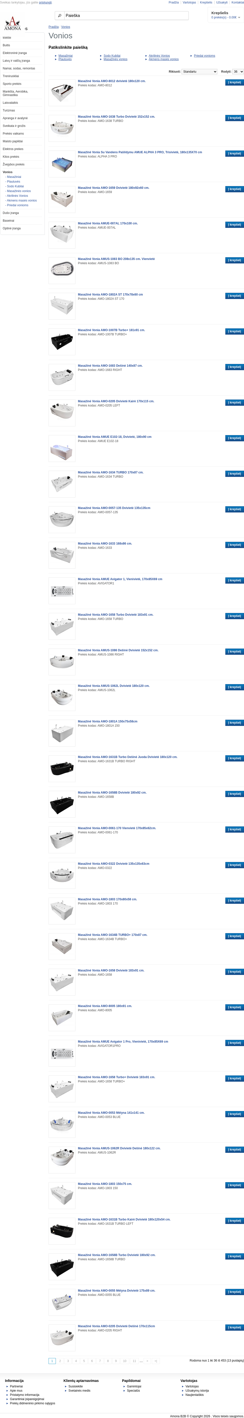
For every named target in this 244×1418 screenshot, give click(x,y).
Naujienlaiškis (194, 1395)
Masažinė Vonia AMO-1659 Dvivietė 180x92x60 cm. (113, 188)
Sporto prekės (12, 84)
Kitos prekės (11, 156)
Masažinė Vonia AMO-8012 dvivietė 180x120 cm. (112, 81)
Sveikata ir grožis (14, 126)
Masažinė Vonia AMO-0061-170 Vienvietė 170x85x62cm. (117, 828)
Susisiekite (75, 1386)
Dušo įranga (11, 213)
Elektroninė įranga (15, 53)
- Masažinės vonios (18, 191)
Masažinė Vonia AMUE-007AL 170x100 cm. (108, 223)
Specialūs (133, 1390)
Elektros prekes (13, 149)
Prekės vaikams (13, 133)
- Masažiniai (13, 177)
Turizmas (9, 110)
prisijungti (45, 2)
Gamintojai (134, 1386)
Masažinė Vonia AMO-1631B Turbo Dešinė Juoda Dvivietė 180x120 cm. (128, 757)
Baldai (7, 37)
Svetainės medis (79, 1390)
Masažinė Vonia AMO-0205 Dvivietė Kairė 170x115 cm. (116, 401)
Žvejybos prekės (13, 164)
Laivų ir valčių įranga (16, 60)
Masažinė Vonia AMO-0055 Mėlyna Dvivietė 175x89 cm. (116, 1290)
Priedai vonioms (204, 55)
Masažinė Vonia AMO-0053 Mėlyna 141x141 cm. (111, 1112)
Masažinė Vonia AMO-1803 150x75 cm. (105, 1184)
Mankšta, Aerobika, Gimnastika (15, 93)
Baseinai (8, 220)
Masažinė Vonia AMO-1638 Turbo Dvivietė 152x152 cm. (116, 116)
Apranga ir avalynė (15, 118)
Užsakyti (222, 2)
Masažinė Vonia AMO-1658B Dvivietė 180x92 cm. (112, 792)
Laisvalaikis (10, 102)
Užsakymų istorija (197, 1390)
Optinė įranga (12, 228)
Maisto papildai (13, 141)
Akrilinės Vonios (159, 55)
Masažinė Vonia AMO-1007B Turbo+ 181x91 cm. (111, 330)
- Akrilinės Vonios (16, 196)
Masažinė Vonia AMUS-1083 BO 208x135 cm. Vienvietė (116, 259)
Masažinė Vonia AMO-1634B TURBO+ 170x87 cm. (112, 935)
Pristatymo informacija (24, 1395)
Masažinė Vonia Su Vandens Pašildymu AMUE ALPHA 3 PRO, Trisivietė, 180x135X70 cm (140, 152)
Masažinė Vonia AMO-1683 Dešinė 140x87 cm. (110, 365)
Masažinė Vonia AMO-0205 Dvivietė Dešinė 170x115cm (116, 1326)
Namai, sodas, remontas (19, 68)
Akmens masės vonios (164, 59)
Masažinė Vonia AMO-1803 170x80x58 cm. (107, 899)
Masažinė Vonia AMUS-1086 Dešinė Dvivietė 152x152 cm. (118, 650)
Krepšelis (206, 2)
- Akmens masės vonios (21, 200)
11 (134, 1361)
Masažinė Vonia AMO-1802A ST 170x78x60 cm (110, 294)
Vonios (7, 172)
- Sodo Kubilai (14, 186)
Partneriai (16, 1386)
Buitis (6, 45)
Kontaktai (238, 2)
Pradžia (174, 2)
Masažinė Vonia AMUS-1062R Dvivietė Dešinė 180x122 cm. (119, 1148)
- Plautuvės (12, 181)
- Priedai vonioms (16, 205)
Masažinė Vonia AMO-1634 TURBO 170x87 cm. (110, 472)
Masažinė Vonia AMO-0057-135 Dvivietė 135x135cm (114, 508)
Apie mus (16, 1390)
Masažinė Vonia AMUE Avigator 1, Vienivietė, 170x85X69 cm (120, 579)
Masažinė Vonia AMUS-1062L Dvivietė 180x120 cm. (114, 686)
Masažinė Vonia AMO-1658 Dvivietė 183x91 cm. (111, 970)
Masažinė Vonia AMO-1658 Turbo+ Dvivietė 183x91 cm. (116, 1077)
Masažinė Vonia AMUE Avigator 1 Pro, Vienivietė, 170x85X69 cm (123, 1041)
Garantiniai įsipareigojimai (27, 1399)
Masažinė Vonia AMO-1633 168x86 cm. (105, 543)
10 (124, 1361)
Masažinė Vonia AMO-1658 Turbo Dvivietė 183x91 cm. (115, 614)
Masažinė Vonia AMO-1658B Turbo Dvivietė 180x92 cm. (117, 1255)
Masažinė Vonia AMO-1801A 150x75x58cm (107, 721)
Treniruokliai (11, 76)
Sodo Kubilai (112, 55)
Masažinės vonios (115, 59)
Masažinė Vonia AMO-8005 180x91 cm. (105, 1006)
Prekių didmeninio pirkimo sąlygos (32, 1403)
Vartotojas (189, 2)
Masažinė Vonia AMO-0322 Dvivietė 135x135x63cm (113, 863)
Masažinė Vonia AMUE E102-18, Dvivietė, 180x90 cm (114, 437)
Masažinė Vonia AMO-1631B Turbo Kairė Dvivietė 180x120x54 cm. (124, 1219)
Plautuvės (65, 59)
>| (156, 1361)
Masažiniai (66, 55)
